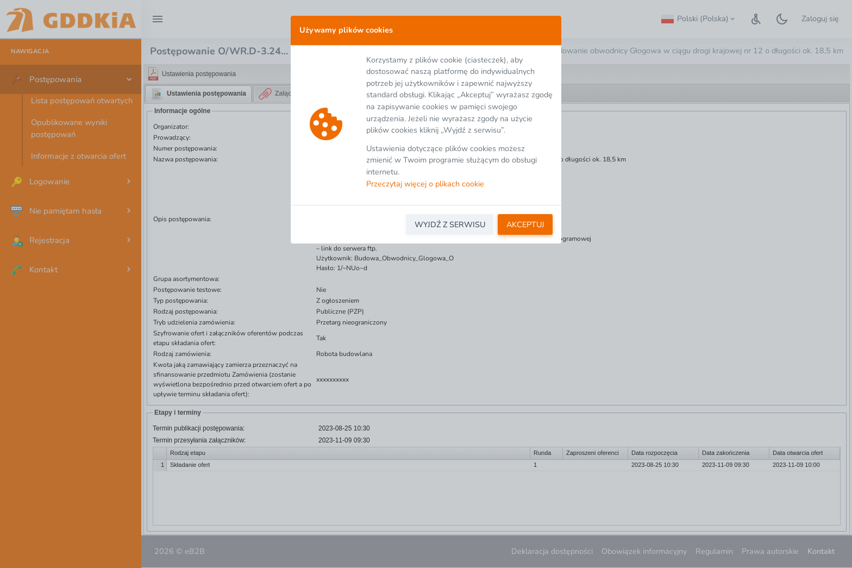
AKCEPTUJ (525, 224)
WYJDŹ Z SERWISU (450, 224)
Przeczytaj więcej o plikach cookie (425, 183)
